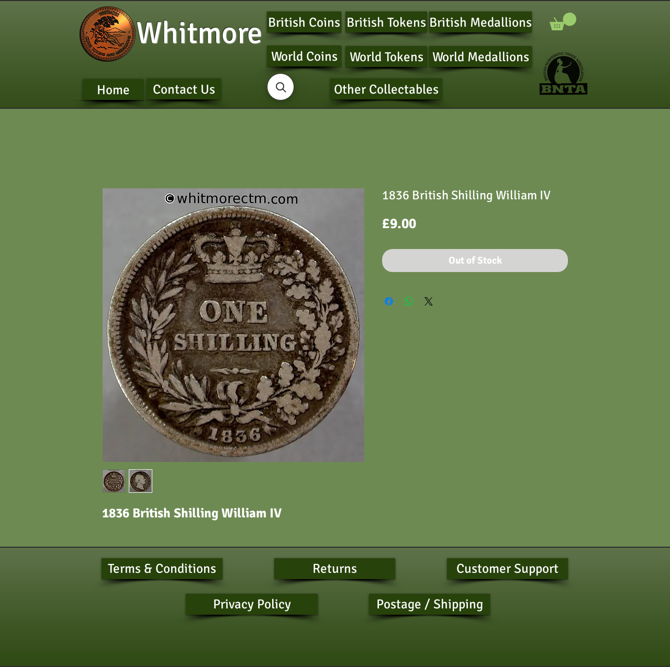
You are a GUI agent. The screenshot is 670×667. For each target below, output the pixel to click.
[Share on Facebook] (389, 301)
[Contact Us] (184, 88)
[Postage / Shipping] (429, 604)
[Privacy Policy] (252, 604)
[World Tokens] (386, 56)
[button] (563, 21)
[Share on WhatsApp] (409, 301)
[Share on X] (428, 301)
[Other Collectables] (386, 88)
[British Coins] (304, 22)
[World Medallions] (480, 56)
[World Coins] (304, 56)
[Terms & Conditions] (162, 568)
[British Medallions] (480, 22)
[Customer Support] (507, 568)
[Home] (113, 89)
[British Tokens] (386, 22)
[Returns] (334, 568)
